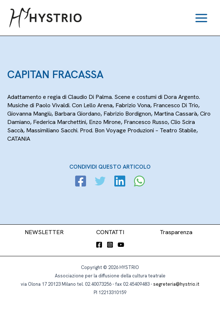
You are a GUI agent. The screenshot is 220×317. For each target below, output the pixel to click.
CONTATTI (110, 232)
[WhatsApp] (139, 182)
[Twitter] (100, 182)
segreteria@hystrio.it (176, 284)
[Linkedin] (119, 182)
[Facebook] (80, 182)
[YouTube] (121, 244)
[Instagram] (110, 244)
